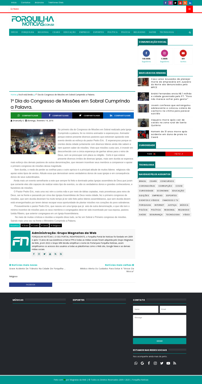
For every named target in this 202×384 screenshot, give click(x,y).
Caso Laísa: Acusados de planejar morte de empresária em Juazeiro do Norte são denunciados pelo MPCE (171, 83)
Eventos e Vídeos (149, 200)
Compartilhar (28, 115)
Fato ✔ (179, 153)
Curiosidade (146, 190)
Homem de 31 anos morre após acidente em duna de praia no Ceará (169, 134)
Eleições (144, 195)
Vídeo (186, 214)
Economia (163, 190)
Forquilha (28, 32)
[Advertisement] (72, 58)
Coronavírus (147, 186)
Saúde (152, 32)
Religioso (139, 32)
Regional (43, 32)
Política (113, 32)
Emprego (84, 32)
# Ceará (34, 225)
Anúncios (39, 2)
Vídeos (15, 39)
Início (14, 2)
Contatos (25, 2)
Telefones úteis (55, 2)
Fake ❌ (151, 153)
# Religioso (56, 225)
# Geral (44, 225)
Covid (179, 186)
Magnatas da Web (78, 379)
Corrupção (165, 186)
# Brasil (25, 225)
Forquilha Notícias (140, 379)
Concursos (167, 181)
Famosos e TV (170, 200)
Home (14, 94)
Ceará (56, 32)
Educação (70, 32)
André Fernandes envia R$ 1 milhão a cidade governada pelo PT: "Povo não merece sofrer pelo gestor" (171, 96)
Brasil (142, 181)
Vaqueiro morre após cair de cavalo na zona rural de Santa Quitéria (169, 122)
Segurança (156, 214)
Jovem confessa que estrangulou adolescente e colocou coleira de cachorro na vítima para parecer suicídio (171, 109)
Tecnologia (167, 32)
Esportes (98, 32)
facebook (30, 284)
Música (184, 205)
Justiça (172, 205)
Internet (159, 205)
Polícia (125, 32)
